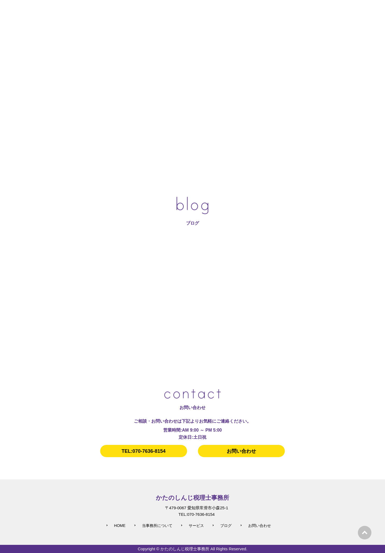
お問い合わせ (241, 451)
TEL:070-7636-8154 (144, 451)
